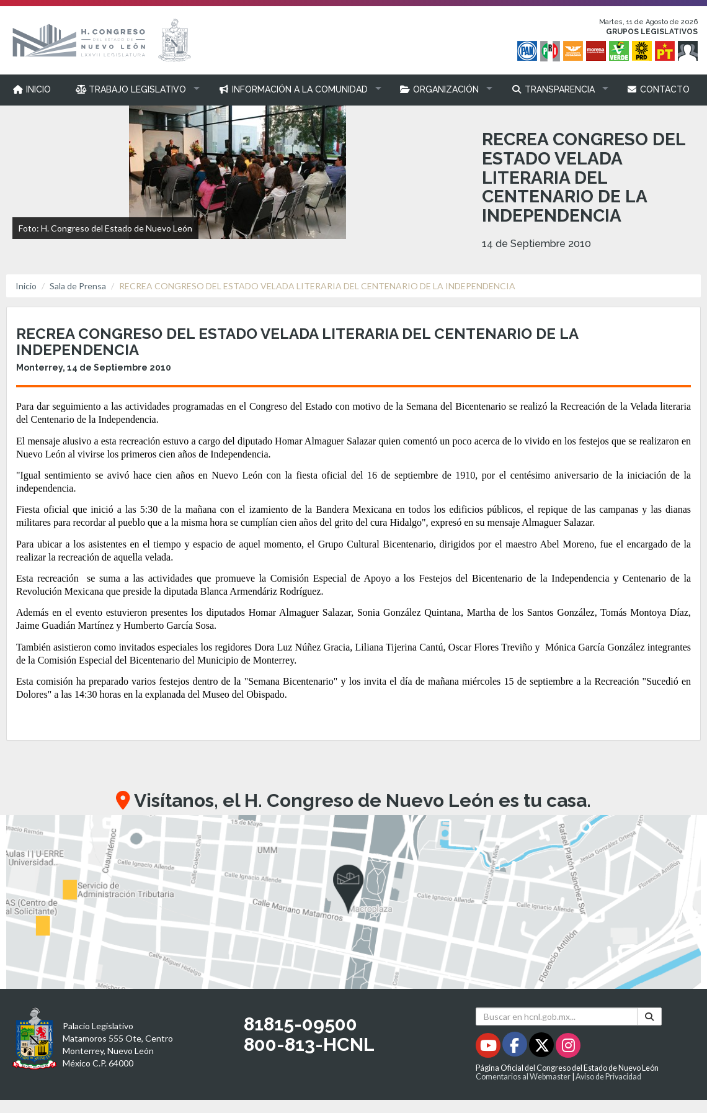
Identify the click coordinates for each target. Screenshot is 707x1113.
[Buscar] (649, 1016)
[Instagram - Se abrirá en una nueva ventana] (568, 1047)
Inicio (26, 286)
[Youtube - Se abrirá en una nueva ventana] (489, 1047)
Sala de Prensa (78, 286)
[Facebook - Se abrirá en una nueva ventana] (515, 1047)
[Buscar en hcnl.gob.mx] (557, 1016)
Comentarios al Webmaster (523, 1076)
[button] (135, 89)
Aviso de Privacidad (608, 1076)
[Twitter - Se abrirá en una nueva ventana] (542, 1047)
